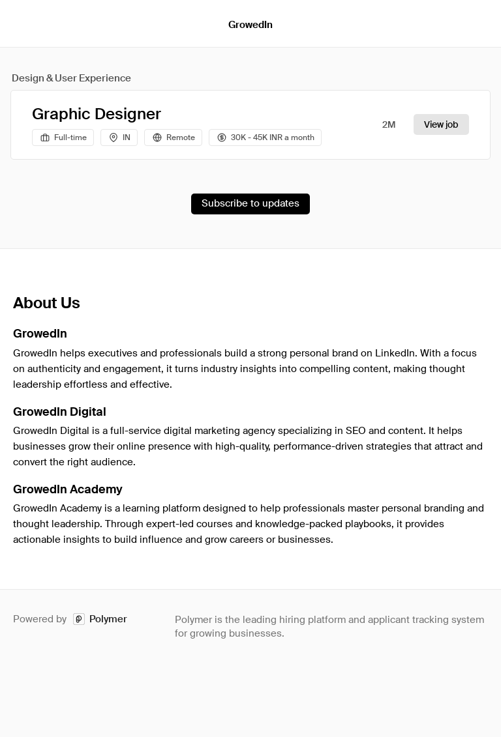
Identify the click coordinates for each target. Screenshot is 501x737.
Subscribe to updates (250, 203)
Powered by (70, 619)
